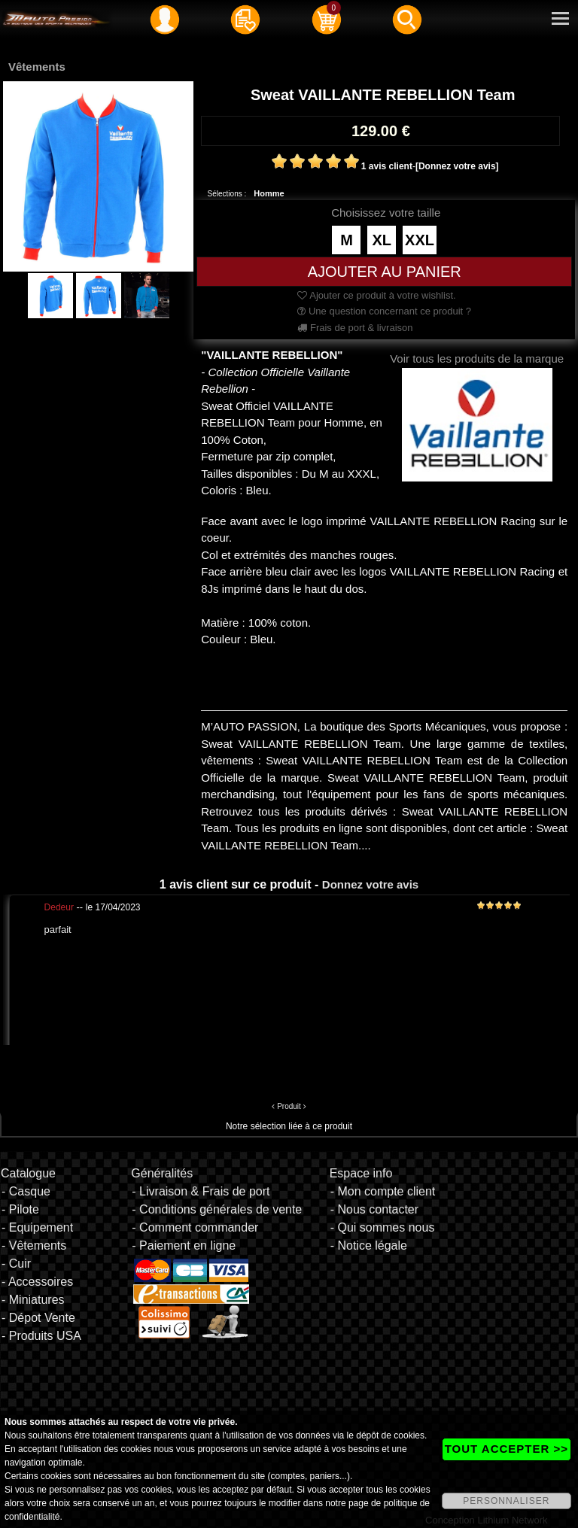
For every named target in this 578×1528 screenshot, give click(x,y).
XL (381, 240)
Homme (269, 193)
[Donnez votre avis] (457, 166)
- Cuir (16, 1263)
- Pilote (20, 1209)
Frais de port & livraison (354, 327)
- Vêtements (34, 1245)
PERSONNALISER (506, 1501)
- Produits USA (41, 1335)
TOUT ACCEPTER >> (506, 1448)
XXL (419, 240)
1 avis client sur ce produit (236, 884)
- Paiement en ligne (184, 1245)
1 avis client (386, 166)
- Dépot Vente (38, 1317)
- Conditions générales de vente (217, 1209)
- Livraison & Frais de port (200, 1191)
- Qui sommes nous (382, 1227)
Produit (289, 1106)
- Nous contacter (374, 1209)
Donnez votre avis (370, 884)
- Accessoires (37, 1281)
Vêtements (36, 66)
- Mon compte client (383, 1191)
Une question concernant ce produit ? (384, 311)
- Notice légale (368, 1245)
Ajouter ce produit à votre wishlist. (376, 295)
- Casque (26, 1191)
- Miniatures (33, 1299)
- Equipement (37, 1227)
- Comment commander (195, 1227)
